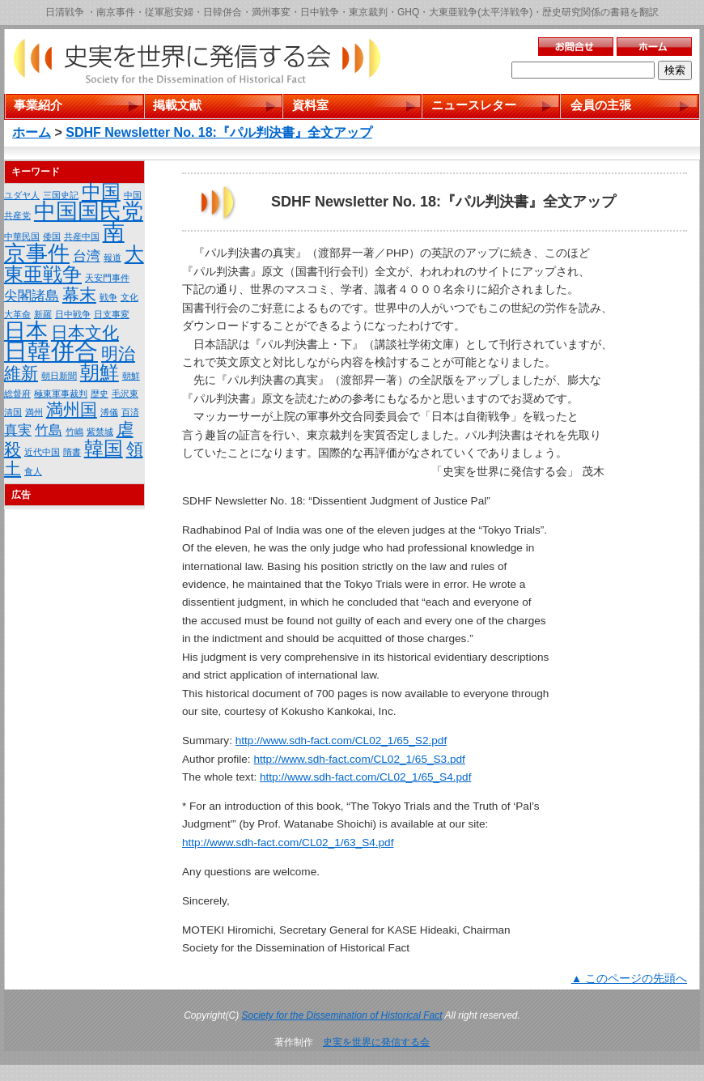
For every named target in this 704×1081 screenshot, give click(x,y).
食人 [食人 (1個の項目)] (33, 471)
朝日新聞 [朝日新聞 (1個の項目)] (59, 376)
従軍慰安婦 (169, 12)
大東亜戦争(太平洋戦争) (480, 12)
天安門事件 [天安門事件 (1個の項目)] (107, 278)
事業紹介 (38, 105)
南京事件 (115, 12)
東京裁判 (368, 12)
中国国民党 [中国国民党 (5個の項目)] (88, 211)
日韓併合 (222, 12)
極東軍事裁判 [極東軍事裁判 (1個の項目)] (60, 393)
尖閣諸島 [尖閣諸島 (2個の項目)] (31, 296)
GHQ (408, 12)
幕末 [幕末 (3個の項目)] (79, 294)
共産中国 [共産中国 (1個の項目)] (82, 236)
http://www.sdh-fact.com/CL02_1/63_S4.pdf (287, 842)
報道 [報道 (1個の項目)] (112, 257)
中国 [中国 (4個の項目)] (101, 191)
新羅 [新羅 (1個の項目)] (43, 314)
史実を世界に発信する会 (376, 1042)
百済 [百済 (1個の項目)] (130, 412)
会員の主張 (600, 105)
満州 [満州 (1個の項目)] (34, 412)
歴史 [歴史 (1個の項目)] (99, 393)
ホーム (31, 132)
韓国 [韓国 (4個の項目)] (103, 448)
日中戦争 (319, 12)
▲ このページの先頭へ (629, 978)
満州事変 (271, 12)
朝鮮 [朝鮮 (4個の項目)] (99, 372)
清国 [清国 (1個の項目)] (13, 412)
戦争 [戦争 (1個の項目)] (108, 297)
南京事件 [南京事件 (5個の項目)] (64, 243)
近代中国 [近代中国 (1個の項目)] (42, 452)
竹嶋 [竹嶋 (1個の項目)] (74, 431)
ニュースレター (473, 105)
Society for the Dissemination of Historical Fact (342, 1015)
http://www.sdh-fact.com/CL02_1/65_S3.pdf (358, 759)
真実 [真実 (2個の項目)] (18, 430)
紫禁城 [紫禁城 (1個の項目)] (100, 431)
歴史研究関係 (571, 12)
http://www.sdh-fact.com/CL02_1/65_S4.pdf (365, 777)
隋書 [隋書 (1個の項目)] (72, 452)
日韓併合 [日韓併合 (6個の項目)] (51, 351)
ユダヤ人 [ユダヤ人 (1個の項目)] (22, 195)
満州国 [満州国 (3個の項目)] (71, 409)
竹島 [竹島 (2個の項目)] (48, 430)
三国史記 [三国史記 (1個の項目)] (60, 195)
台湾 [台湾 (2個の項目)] (86, 256)
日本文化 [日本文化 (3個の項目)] (85, 332)
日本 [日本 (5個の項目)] (26, 331)
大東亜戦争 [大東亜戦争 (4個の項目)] (74, 264)
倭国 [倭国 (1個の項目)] (52, 236)
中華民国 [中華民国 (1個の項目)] (22, 236)
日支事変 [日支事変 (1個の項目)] (111, 314)
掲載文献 (177, 105)
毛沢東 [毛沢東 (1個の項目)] (125, 393)
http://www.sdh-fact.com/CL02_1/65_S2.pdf (341, 740)
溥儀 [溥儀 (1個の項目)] (109, 412)
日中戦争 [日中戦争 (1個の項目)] (73, 314)
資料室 (310, 105)
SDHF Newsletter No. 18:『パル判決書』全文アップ (219, 132)
